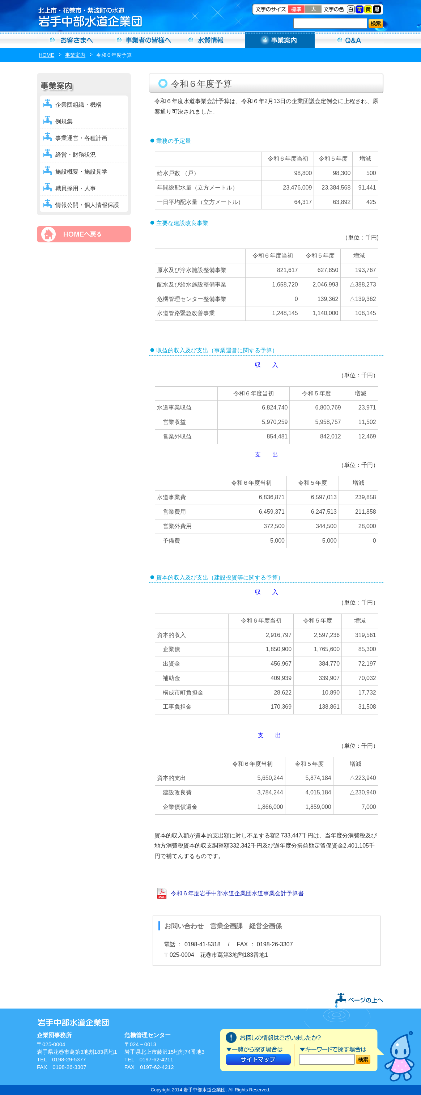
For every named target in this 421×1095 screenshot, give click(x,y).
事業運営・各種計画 (81, 138)
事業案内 (280, 39)
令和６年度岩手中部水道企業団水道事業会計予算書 (237, 893)
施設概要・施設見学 (81, 172)
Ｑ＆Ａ (349, 39)
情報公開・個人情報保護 (87, 205)
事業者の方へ (141, 39)
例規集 (64, 121)
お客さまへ (71, 39)
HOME (46, 55)
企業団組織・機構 (78, 105)
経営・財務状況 (75, 155)
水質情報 (210, 39)
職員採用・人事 (75, 188)
